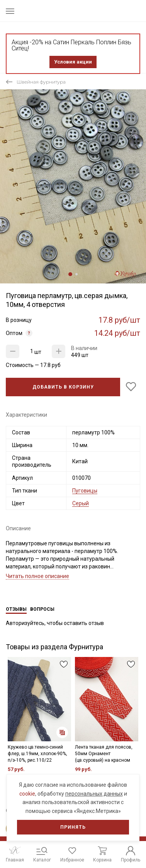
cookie (27, 794)
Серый (80, 503)
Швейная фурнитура (41, 82)
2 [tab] (76, 274)
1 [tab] (70, 274)
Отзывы (16, 609)
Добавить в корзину (63, 387)
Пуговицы (84, 491)
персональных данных (94, 794)
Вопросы (42, 609)
